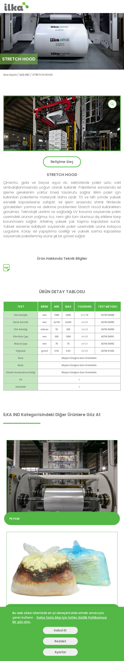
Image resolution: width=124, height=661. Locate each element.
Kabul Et (60, 630)
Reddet (60, 641)
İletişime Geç (62, 161)
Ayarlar (60, 652)
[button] (54, 147)
